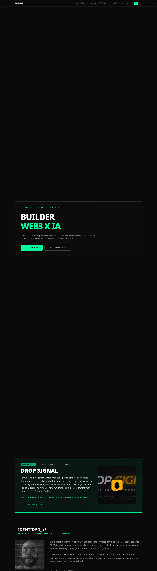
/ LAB (124, 3)
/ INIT (80, 3)
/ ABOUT (103, 3)
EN (140, 3)
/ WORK (114, 3)
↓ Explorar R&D (31, 248)
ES (136, 3)
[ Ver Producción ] (57, 248)
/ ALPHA (91, 3)
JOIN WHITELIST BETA (33, 504)
